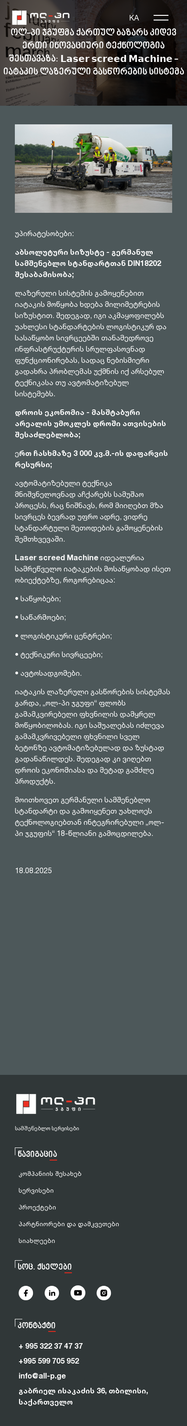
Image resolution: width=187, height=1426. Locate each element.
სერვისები (36, 1190)
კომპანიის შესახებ (50, 1173)
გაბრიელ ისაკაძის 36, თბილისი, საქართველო (83, 1396)
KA (134, 17)
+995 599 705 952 (49, 1360)
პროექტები (37, 1207)
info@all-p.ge (42, 1375)
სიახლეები (37, 1240)
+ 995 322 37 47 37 (51, 1346)
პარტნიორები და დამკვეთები (69, 1224)
